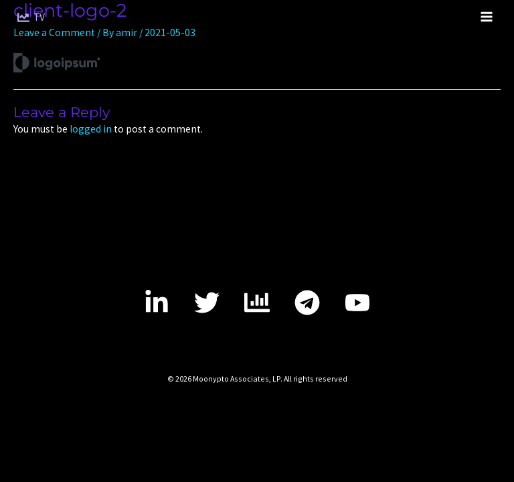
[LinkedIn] (156, 302)
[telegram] (307, 302)
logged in (91, 129)
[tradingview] (257, 302)
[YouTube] (357, 302)
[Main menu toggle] (487, 17)
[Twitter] (207, 302)
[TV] (31, 17)
